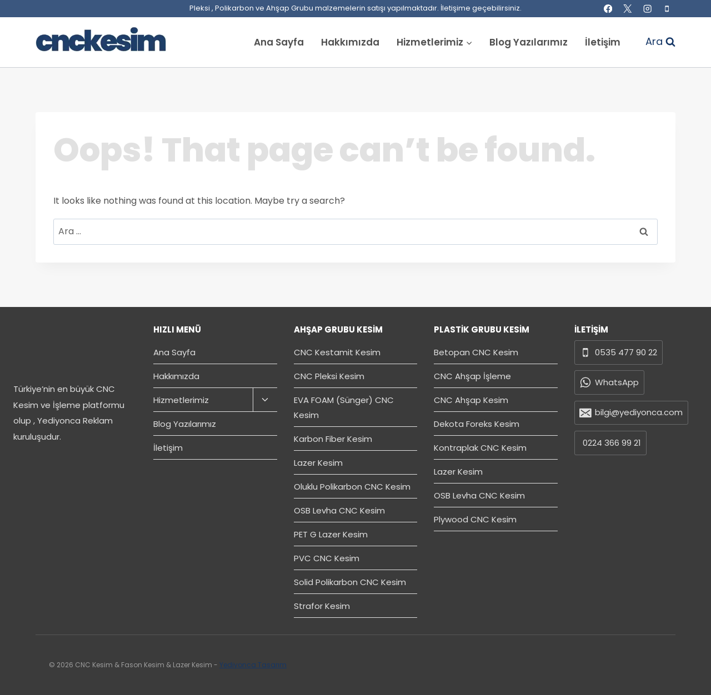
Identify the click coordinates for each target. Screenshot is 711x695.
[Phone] (666, 8)
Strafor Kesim (322, 606)
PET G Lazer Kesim (331, 534)
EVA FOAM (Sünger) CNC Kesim (344, 407)
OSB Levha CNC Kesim (339, 510)
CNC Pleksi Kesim (329, 376)
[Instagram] (647, 8)
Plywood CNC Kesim (475, 519)
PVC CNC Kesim (326, 558)
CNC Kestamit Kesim (337, 352)
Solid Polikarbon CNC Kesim (350, 582)
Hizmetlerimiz (181, 400)
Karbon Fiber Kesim (333, 439)
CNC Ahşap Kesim (471, 400)
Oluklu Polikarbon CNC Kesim (352, 486)
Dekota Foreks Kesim (476, 424)
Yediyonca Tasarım (253, 664)
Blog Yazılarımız (528, 42)
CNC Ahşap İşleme (472, 376)
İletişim (602, 42)
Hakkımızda (350, 42)
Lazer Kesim (318, 463)
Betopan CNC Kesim (476, 352)
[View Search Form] (654, 42)
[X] (628, 8)
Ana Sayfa (279, 42)
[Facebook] (608, 8)
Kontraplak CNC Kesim (480, 448)
